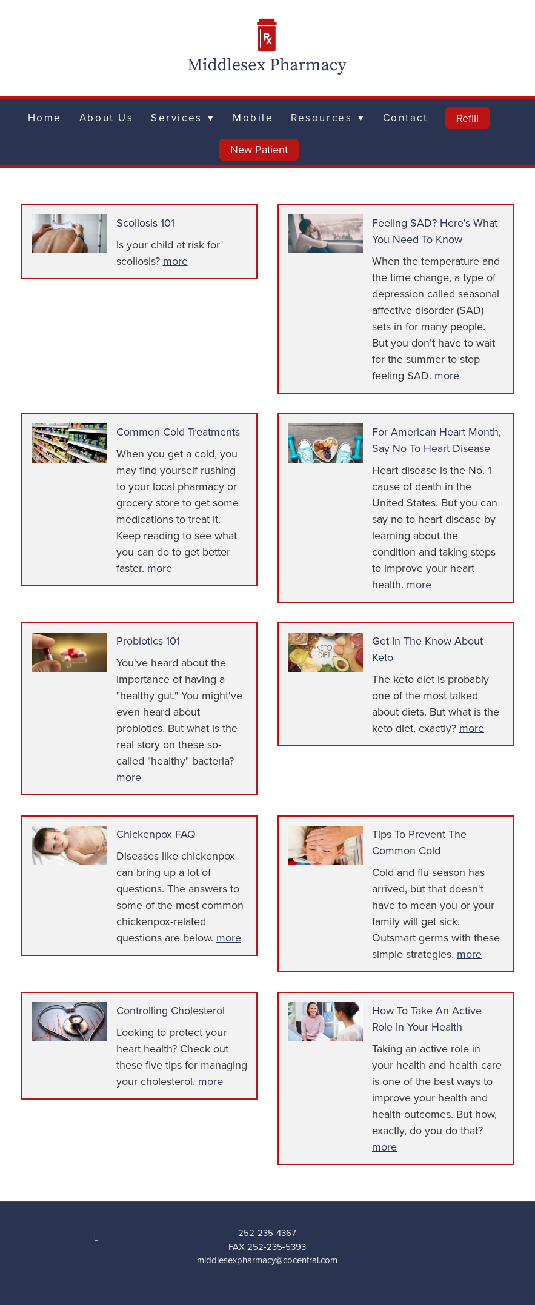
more (175, 260)
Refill (467, 117)
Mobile (253, 117)
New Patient (259, 149)
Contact (405, 117)
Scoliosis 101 (145, 222)
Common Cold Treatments (178, 431)
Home (45, 117)
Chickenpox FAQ (156, 834)
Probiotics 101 (148, 640)
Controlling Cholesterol (170, 1010)
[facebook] (96, 1236)
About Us (106, 117)
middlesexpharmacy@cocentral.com (267, 1260)
